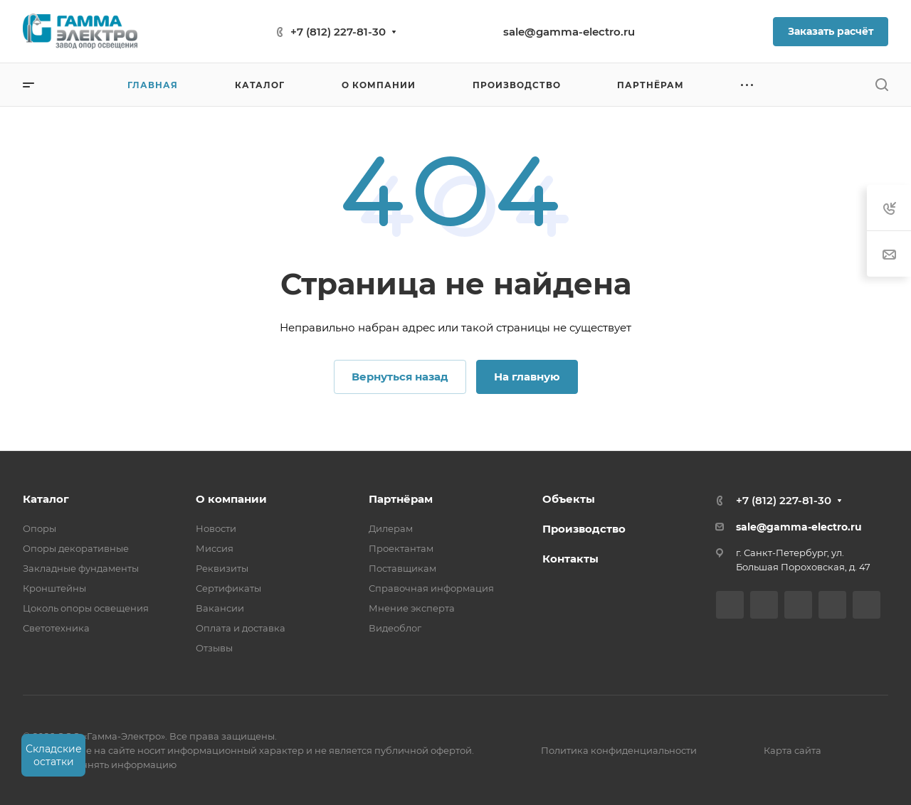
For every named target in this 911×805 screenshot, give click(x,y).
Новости (216, 528)
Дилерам (391, 528)
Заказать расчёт (830, 31)
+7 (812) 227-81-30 (338, 31)
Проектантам (401, 548)
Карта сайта (792, 750)
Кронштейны (54, 588)
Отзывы (214, 648)
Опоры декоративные (76, 548)
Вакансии (220, 608)
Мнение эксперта (412, 608)
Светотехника (56, 628)
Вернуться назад (400, 376)
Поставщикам (402, 568)
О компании (231, 499)
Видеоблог (395, 628)
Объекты (568, 499)
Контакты (570, 558)
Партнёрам (401, 499)
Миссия (214, 548)
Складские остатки (54, 755)
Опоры (39, 528)
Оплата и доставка (240, 628)
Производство (584, 528)
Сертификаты (228, 588)
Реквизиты (222, 568)
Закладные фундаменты (81, 568)
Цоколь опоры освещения (86, 608)
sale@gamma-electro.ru (569, 31)
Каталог (46, 499)
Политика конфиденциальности (619, 750)
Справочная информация (431, 588)
